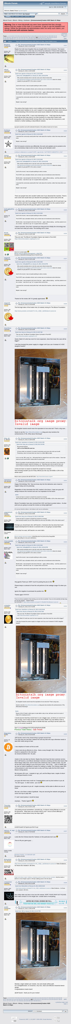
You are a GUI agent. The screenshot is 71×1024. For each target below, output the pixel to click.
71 (16, 38)
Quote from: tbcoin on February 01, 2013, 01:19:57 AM (28, 332)
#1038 (65, 860)
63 (56, 37)
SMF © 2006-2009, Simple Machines (42, 1019)
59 (49, 37)
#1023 (65, 131)
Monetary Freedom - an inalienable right (24, 854)
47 (28, 37)
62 (54, 37)
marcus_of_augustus (11, 830)
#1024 (65, 156)
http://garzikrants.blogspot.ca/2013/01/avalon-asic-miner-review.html (34, 79)
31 (54, 36)
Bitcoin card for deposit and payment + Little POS (28, 253)
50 (33, 37)
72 (17, 38)
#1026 (65, 233)
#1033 (65, 542)
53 (39, 37)
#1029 (65, 329)
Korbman (7, 130)
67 (9, 38)
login (19, 10)
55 (42, 37)
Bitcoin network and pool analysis (23, 536)
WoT (61, 152)
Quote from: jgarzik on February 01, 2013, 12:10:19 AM (29, 73)
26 (46, 36)
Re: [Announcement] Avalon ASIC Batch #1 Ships (34, 44)
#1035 (65, 734)
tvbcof (6, 69)
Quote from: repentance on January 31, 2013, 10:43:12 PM (29, 442)
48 (29, 37)
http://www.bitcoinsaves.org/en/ (45, 476)
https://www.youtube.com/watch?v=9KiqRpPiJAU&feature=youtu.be (41, 602)
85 (40, 38)
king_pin (7, 438)
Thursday (7, 805)
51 (34, 37)
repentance (7, 480)
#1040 (65, 907)
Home (8, 16)
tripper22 (7, 258)
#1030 (65, 439)
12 (21, 36)
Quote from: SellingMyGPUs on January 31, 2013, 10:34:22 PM (32, 75)
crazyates (7, 605)
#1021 (65, 45)
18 (32, 36)
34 (5, 37)
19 (33, 36)
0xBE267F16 (55, 152)
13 (23, 36)
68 (10, 38)
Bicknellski (7, 859)
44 (22, 37)
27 (47, 36)
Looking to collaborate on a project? (23, 152)
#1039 (65, 882)
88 (45, 38)
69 (12, 38)
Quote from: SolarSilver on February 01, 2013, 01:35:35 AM (30, 609)
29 (51, 36)
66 (7, 38)
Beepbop (7, 44)
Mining (20, 20)
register (25, 10)
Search (17, 16)
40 (16, 37)
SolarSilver (7, 328)
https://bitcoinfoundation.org (33, 432)
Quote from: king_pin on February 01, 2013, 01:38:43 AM (29, 516)
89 (46, 38)
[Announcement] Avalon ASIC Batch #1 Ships (45, 20)
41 (17, 37)
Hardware (27, 20)
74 (21, 38)
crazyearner (8, 882)
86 (41, 38)
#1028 (65, 303)
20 (35, 36)
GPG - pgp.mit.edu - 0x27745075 (42, 152)
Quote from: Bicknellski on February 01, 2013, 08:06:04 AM (30, 886)
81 (33, 38)
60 (51, 37)
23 (40, 36)
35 (7, 37)
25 (44, 36)
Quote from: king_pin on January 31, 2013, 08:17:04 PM (30, 444)
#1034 (65, 606)
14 (25, 36)
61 (52, 37)
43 (21, 37)
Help (12, 16)
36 (9, 37)
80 (31, 38)
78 (28, 38)
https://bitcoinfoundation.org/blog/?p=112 (27, 239)
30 (52, 36)
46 (26, 37)
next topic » (65, 35)
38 (12, 37)
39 (14, 37)
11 (20, 36)
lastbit (6, 907)
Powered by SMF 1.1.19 (25, 1019)
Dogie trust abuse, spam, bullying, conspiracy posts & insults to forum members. (35, 877)
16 (28, 36)
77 (26, 38)
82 (34, 38)
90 (48, 38)
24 (42, 36)
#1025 (65, 210)
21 (37, 36)
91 (50, 38)
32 (56, 36)
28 (49, 36)
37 (10, 37)
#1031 (65, 480)
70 (14, 38)
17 (30, 36)
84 (38, 38)
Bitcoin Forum (7, 20)
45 (24, 37)
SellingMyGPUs (9, 209)
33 (4, 37)
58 (47, 37)
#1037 (65, 831)
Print (65, 38)
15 (27, 36)
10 (18, 36)
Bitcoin (15, 20)
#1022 (65, 70)
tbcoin (6, 233)
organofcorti (8, 512)
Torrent (27, 14)
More (32, 16)
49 (31, 37)
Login (21, 16)
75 (22, 38)
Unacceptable (8, 541)
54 (40, 37)
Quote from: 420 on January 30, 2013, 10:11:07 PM (27, 911)
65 (5, 38)
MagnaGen (7, 733)
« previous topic (64, 34)
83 (36, 38)
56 (44, 37)
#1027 (65, 258)
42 (19, 37)
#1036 (65, 806)
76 (24, 38)
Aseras (6, 155)
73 (19, 38)
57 (45, 37)
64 (4, 38)
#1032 (65, 513)
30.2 (24, 14)
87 (43, 38)
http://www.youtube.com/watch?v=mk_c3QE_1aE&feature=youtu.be (35, 311)
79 (29, 38)
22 (39, 36)
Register (27, 16)
